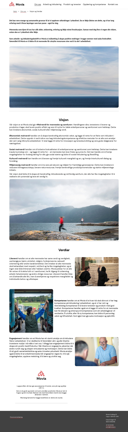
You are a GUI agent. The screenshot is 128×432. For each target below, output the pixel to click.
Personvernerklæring (16, 417)
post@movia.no (110, 427)
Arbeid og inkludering (52, 4)
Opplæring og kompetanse (94, 4)
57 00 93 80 (110, 425)
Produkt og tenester (72, 4)
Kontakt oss (113, 4)
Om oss (37, 4)
